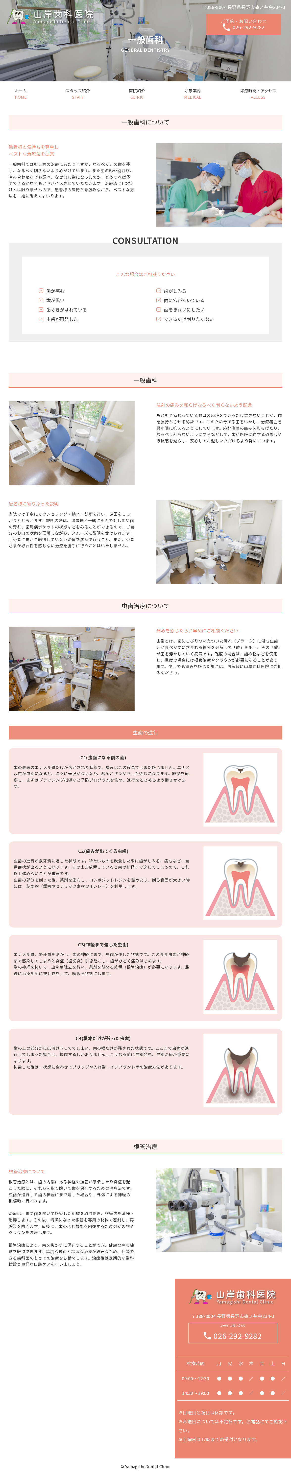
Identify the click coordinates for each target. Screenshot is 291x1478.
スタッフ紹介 (78, 94)
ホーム (21, 94)
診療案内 (192, 94)
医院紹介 (137, 94)
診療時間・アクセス (258, 94)
